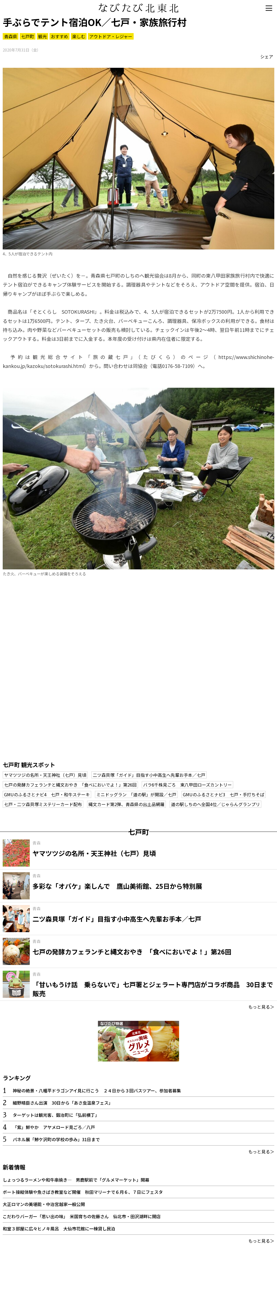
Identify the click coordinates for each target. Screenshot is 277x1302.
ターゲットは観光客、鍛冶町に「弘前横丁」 (56, 1115)
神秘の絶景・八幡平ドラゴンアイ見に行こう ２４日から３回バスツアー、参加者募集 (97, 1090)
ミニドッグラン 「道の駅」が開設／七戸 (136, 794)
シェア (266, 56)
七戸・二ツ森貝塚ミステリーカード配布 (43, 804)
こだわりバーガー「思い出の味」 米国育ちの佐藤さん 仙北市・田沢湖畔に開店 (82, 1216)
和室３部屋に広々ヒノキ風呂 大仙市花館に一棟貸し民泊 (59, 1228)
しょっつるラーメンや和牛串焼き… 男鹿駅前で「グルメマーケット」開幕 (76, 1179)
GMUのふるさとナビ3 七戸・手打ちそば (223, 794)
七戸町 (27, 36)
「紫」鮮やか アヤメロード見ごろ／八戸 (54, 1127)
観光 (42, 36)
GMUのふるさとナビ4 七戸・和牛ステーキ (47, 794)
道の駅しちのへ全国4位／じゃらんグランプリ (215, 804)
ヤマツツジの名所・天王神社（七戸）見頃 (45, 775)
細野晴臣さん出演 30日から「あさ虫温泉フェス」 (63, 1102)
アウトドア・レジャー (110, 36)
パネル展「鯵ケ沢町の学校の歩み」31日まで (56, 1139)
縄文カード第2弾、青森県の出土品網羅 (126, 804)
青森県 (10, 36)
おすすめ (59, 36)
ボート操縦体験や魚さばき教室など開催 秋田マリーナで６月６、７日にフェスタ (83, 1192)
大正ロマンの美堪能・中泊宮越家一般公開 (44, 1204)
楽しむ (78, 36)
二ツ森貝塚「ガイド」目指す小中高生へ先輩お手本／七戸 (149, 775)
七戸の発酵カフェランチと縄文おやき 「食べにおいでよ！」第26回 (70, 784)
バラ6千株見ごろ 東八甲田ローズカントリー (187, 784)
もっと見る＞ (261, 1006)
